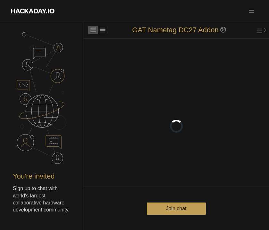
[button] (251, 11)
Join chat (176, 208)
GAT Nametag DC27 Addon (175, 30)
